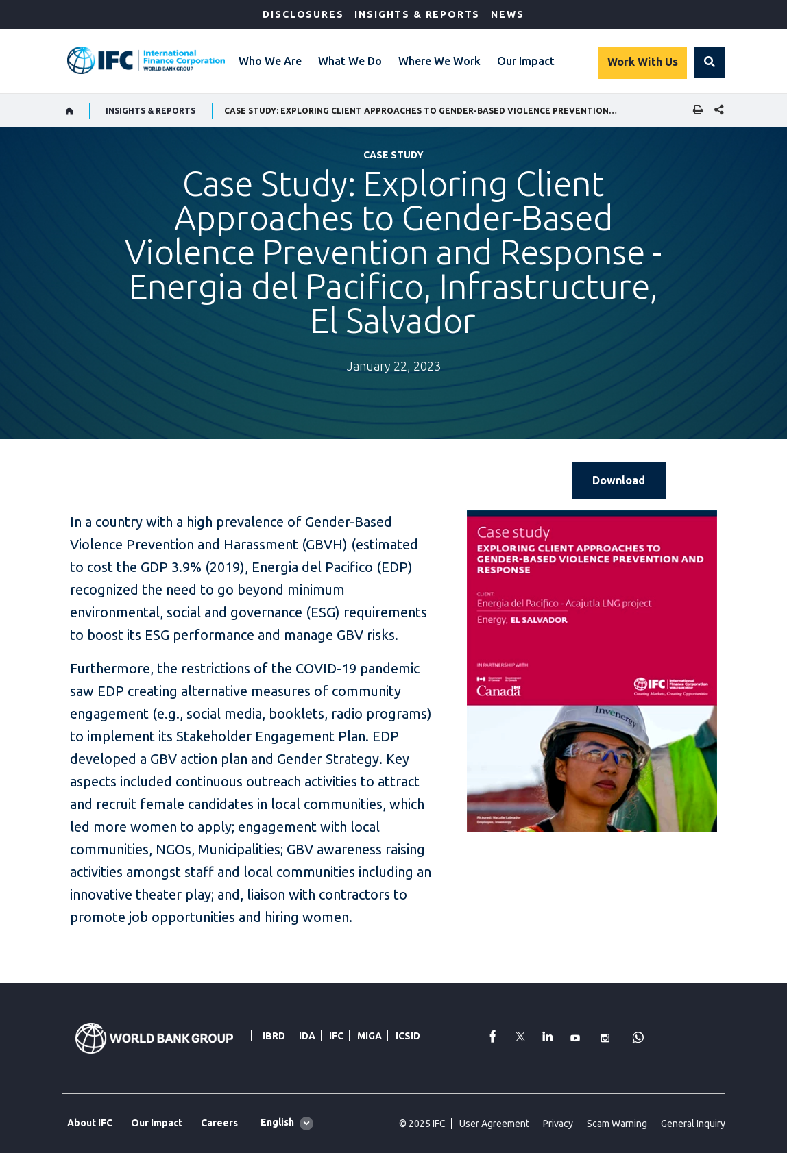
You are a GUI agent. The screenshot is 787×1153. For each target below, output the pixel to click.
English (277, 1122)
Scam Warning (617, 1123)
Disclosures (303, 14)
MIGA (369, 1035)
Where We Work (439, 61)
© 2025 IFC (422, 1123)
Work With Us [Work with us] (642, 61)
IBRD (274, 1035)
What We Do (350, 61)
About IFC (89, 1122)
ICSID (408, 1035)
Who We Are (270, 61)
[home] (69, 111)
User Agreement (494, 1123)
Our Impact (526, 61)
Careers (219, 1122)
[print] (694, 110)
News (507, 14)
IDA (307, 1035)
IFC (336, 1035)
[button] (709, 62)
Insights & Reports (417, 14)
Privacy (558, 1123)
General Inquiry (693, 1123)
